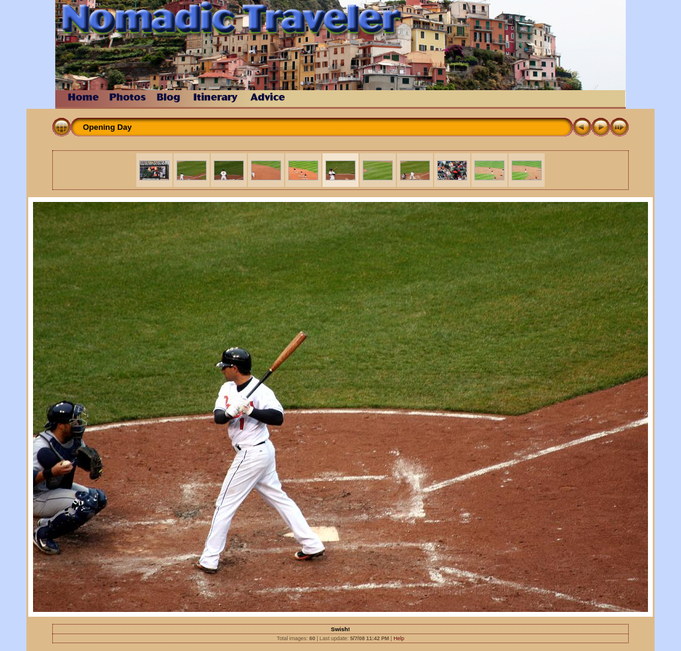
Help (398, 638)
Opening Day (107, 127)
